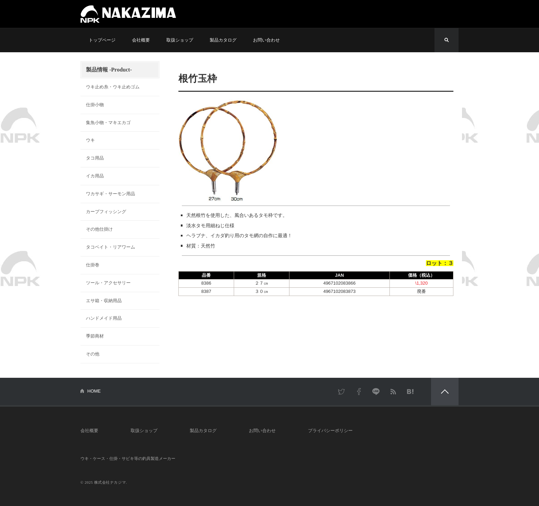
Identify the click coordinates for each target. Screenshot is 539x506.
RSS (393, 391)
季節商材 (95, 336)
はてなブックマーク (410, 391)
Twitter (341, 391)
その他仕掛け (99, 229)
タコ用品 (95, 158)
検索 (446, 40)
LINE (376, 391)
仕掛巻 (92, 264)
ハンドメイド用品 (104, 318)
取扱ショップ (179, 40)
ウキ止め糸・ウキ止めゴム (113, 86)
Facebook (358, 391)
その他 (92, 353)
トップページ (102, 40)
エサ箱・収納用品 (104, 300)
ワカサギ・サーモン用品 (110, 193)
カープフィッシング (106, 211)
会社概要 (141, 40)
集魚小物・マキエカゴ (108, 122)
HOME (94, 391)
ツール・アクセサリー (108, 282)
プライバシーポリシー (330, 430)
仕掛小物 (95, 104)
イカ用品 (95, 175)
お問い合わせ (266, 40)
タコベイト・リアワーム (110, 247)
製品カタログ (223, 40)
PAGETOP (445, 391)
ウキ (90, 140)
